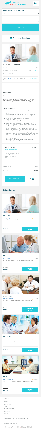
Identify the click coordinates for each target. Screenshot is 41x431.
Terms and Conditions (9, 408)
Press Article (7, 411)
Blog (5, 403)
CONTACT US (7, 416)
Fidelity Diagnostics (8, 218)
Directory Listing (7, 404)
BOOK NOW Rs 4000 (30, 309)
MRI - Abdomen (7, 256)
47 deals (10, 78)
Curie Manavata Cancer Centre (11, 67)
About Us (6, 401)
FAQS (5, 410)
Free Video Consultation (20, 38)
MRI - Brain (6, 215)
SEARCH (20, 27)
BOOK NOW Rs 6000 (30, 228)
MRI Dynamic (7, 336)
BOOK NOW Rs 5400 (14, 178)
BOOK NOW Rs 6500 (30, 269)
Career (5, 406)
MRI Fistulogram (8, 377)
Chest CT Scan (7, 296)
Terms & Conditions (20, 87)
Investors (6, 413)
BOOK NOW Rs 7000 (30, 349)
